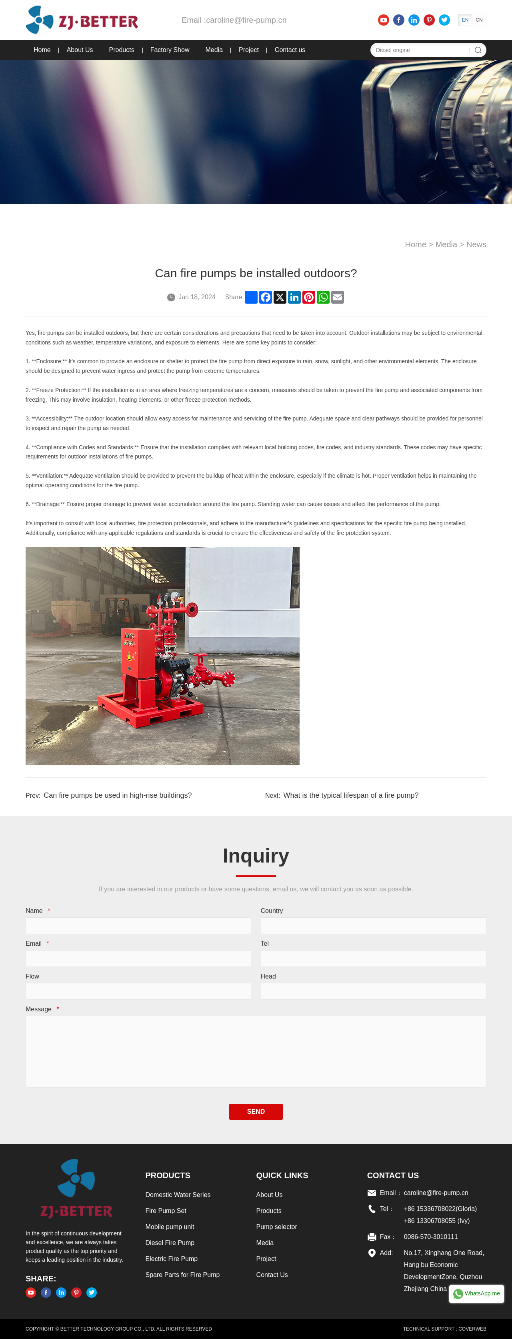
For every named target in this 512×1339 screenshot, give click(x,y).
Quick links (282, 1175)
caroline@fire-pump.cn (246, 20)
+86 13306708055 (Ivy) (437, 1220)
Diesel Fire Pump (170, 1242)
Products (121, 49)
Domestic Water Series (178, 1194)
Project (249, 49)
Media (214, 49)
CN (479, 20)
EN (465, 20)
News (476, 244)
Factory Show (170, 49)
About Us (80, 49)
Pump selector (276, 1226)
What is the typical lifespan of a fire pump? (350, 795)
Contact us (290, 49)
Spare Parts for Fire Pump (183, 1274)
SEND (256, 1111)
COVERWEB (472, 1329)
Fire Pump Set (166, 1210)
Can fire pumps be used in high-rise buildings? (118, 795)
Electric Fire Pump (172, 1258)
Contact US (393, 1175)
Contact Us (272, 1274)
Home (42, 49)
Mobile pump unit (170, 1226)
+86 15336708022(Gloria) (440, 1208)
